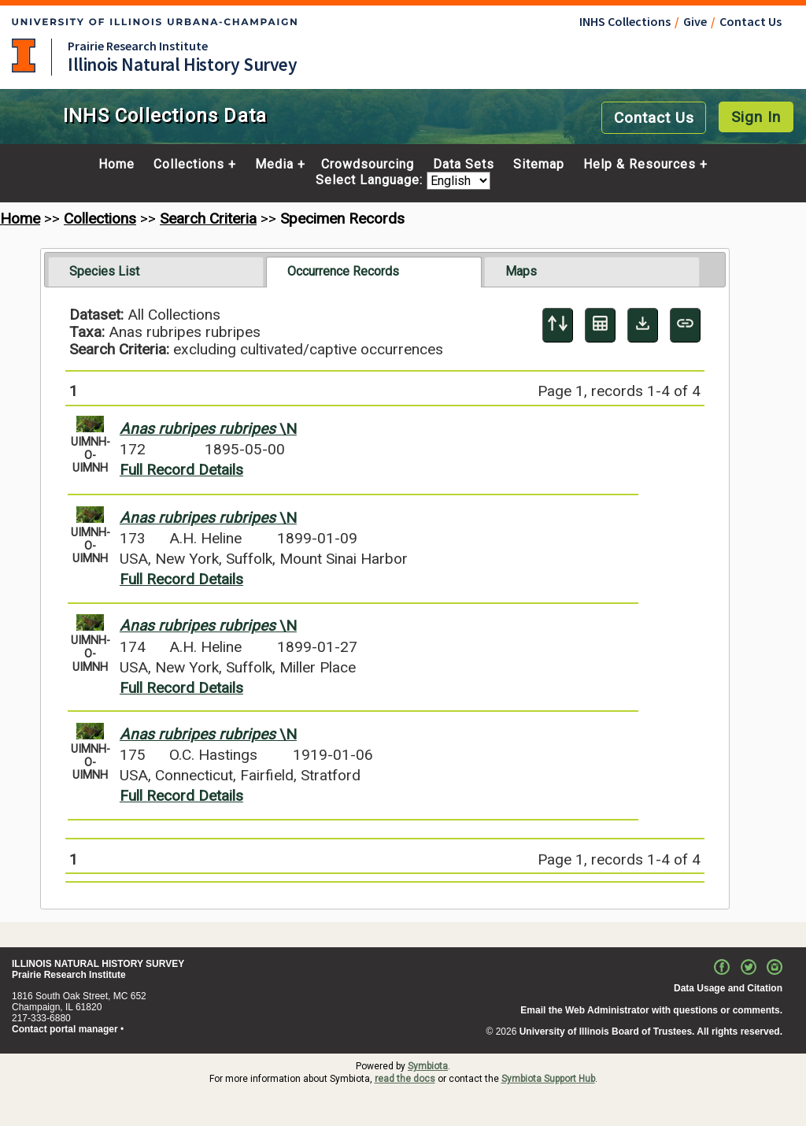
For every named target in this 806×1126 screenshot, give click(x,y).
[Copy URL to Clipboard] (685, 325)
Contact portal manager (65, 1029)
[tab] (156, 272)
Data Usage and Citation (728, 988)
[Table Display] (600, 325)
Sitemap (538, 164)
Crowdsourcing (367, 164)
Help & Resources (639, 164)
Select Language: (371, 180)
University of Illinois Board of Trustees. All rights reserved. (650, 1031)
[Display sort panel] (557, 325)
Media (274, 164)
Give (695, 21)
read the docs (405, 1078)
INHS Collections (625, 21)
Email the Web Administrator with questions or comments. (651, 1010)
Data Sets (463, 164)
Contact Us (750, 21)
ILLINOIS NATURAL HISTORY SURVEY (98, 963)
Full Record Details (181, 470)
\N (208, 429)
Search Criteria (208, 218)
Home (116, 164)
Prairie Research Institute (138, 46)
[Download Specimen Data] (642, 325)
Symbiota (428, 1066)
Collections (188, 164)
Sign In (756, 117)
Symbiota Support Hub (548, 1078)
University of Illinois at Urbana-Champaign (23, 55)
